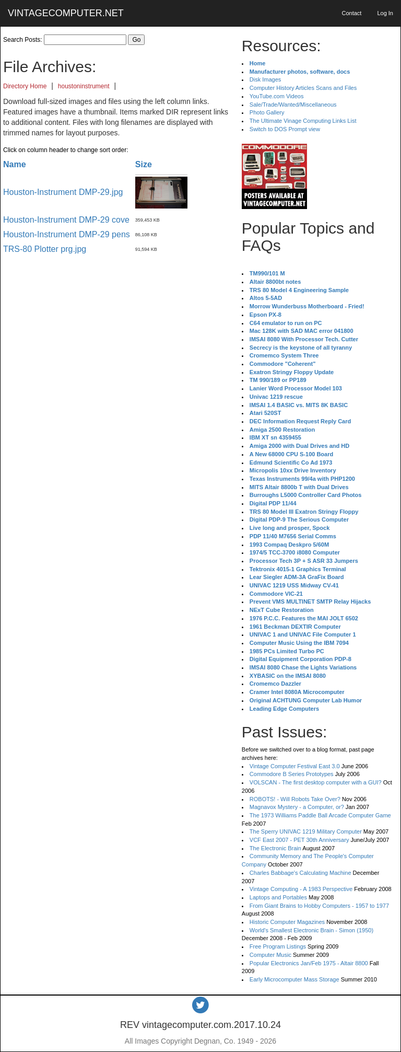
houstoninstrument (84, 86)
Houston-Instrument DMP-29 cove (66, 219)
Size (143, 164)
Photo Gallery (267, 112)
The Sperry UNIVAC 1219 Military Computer (306, 831)
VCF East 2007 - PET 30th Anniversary (299, 840)
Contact (351, 13)
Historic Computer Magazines (287, 922)
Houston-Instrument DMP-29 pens (66, 234)
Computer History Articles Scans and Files (303, 88)
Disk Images (265, 79)
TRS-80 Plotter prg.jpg (44, 249)
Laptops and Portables (278, 897)
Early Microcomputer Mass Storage (294, 979)
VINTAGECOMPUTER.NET (66, 13)
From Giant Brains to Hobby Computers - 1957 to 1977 (319, 906)
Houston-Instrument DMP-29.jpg (63, 192)
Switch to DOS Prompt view (285, 129)
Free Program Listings (278, 946)
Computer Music (270, 955)
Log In (385, 13)
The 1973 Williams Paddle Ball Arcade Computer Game (320, 815)
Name (14, 164)
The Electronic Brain (275, 848)
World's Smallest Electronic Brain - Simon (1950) (311, 930)
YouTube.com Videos (277, 96)
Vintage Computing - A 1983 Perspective (301, 889)
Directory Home (24, 86)
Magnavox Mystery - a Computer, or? (297, 807)
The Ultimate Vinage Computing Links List (303, 121)
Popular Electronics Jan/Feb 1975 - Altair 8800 (309, 963)
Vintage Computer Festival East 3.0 (295, 766)
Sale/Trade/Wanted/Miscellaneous (293, 104)
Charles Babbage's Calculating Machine (300, 873)
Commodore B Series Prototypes (292, 774)
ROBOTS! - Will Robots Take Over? (295, 799)
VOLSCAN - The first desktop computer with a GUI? (316, 782)
